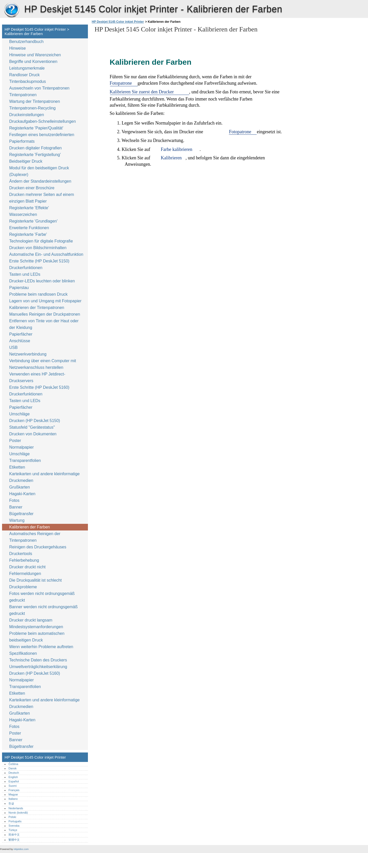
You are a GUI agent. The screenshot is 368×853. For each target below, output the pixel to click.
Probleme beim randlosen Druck (38, 294)
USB (13, 347)
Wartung (17, 520)
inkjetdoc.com (21, 849)
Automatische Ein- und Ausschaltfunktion (46, 254)
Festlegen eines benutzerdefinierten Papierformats (41, 137)
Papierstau (19, 287)
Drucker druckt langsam (30, 620)
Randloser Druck (24, 75)
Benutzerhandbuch (26, 41)
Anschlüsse (19, 341)
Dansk (12, 768)
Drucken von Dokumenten (32, 434)
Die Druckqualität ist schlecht (35, 580)
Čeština (13, 764)
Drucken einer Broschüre (31, 188)
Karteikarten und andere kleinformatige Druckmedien (44, 477)
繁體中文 (14, 839)
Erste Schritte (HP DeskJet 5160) (39, 387)
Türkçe (12, 830)
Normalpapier (21, 447)
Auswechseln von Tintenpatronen (39, 88)
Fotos (14, 500)
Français (13, 790)
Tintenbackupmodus (27, 81)
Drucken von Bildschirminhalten (37, 248)
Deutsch (13, 772)
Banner (15, 507)
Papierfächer (20, 334)
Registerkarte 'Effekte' (29, 208)
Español (13, 781)
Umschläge (19, 414)
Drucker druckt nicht (27, 567)
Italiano (13, 798)
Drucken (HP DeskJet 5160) (34, 673)
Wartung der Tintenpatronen (34, 101)
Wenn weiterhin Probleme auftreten (41, 647)
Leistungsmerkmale (27, 68)
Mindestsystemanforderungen (36, 627)
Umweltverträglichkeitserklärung (38, 666)
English (13, 777)
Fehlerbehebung (24, 560)
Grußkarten (19, 487)
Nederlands (15, 808)
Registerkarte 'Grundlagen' (33, 221)
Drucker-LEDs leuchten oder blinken (42, 281)
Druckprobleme (23, 587)
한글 (11, 803)
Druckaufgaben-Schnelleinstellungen (42, 121)
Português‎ (14, 821)
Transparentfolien (25, 460)
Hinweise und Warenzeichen (35, 55)
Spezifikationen (23, 653)
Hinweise (17, 48)
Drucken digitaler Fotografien (35, 148)
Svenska (13, 825)
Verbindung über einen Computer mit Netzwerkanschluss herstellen (42, 364)
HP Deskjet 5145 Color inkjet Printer (11, 10)
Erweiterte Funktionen (29, 228)
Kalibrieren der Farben (29, 527)
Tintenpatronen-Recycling (32, 108)
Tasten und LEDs (24, 274)
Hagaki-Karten (22, 494)
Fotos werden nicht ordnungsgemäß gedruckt (42, 596)
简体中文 (14, 834)
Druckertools (20, 553)
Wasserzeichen (23, 214)
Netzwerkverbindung (28, 354)
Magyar (13, 794)
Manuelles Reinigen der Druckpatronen (44, 314)
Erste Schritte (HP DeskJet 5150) (39, 261)
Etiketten (17, 467)
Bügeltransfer (21, 514)
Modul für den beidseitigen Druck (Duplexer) (39, 171)
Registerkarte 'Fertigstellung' (35, 154)
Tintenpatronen (23, 95)
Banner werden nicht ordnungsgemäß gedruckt (43, 610)
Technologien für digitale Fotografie (41, 241)
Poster (15, 440)
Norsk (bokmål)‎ (18, 812)
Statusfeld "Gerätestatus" (32, 427)
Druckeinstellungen (26, 115)
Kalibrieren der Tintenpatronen (36, 307)
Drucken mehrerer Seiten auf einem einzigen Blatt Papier (41, 197)
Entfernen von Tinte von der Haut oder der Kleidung (43, 324)
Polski (12, 816)
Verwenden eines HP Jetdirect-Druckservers (37, 377)
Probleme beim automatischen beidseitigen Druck (36, 636)
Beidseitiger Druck (25, 161)
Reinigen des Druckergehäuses (37, 547)
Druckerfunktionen (25, 267)
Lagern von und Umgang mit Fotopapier (45, 301)
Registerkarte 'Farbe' (28, 234)
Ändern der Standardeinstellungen (40, 181)
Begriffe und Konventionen (33, 61)
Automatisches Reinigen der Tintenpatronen (34, 536)
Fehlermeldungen (25, 573)
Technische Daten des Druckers (38, 660)
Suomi (12, 785)
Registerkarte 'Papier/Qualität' (36, 128)
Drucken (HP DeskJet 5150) (34, 420)
